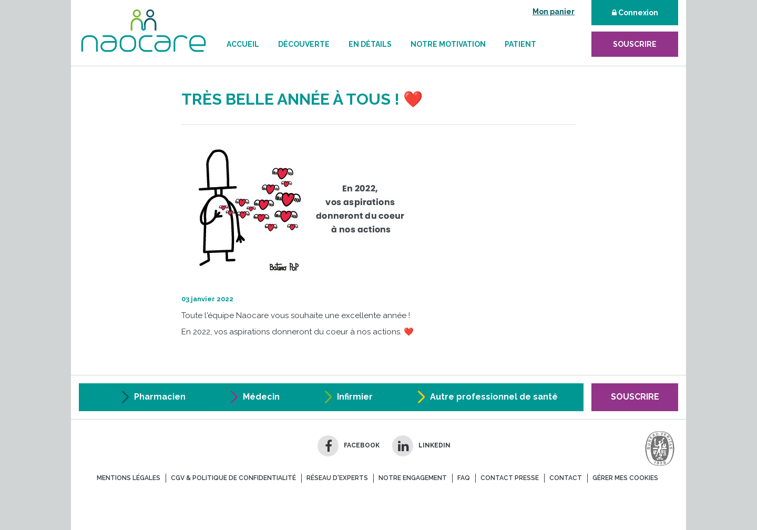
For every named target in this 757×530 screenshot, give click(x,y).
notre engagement (412, 478)
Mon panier (554, 11)
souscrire (635, 44)
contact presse (509, 478)
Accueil (243, 44)
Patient (520, 44)
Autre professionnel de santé (494, 397)
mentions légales (128, 478)
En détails (370, 44)
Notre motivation (448, 44)
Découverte (304, 44)
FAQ (463, 478)
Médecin (261, 397)
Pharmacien (160, 397)
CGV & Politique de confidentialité (233, 478)
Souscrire (635, 397)
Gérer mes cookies (625, 478)
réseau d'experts (337, 478)
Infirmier (355, 397)
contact (565, 478)
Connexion (635, 12)
